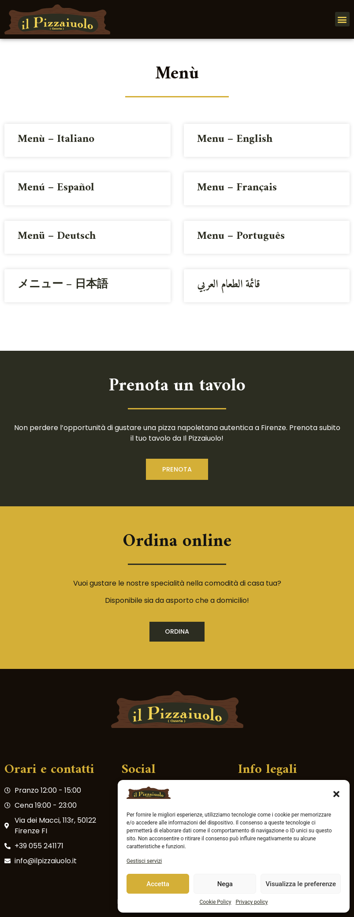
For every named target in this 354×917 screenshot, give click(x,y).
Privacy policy (251, 902)
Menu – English (234, 139)
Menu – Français (237, 187)
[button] (336, 794)
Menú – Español (56, 187)
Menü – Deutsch (57, 236)
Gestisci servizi (144, 861)
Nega (225, 884)
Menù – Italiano (56, 139)
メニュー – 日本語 (63, 284)
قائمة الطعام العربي (228, 284)
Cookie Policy (215, 902)
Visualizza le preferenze (300, 884)
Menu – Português (241, 236)
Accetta (157, 884)
